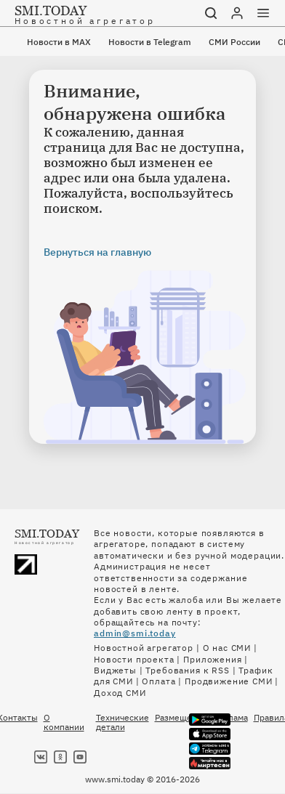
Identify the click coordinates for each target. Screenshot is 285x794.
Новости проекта (134, 659)
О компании (64, 722)
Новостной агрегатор (143, 647)
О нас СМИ (227, 647)
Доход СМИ (120, 692)
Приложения (212, 659)
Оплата (158, 681)
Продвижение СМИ (229, 681)
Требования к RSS (187, 670)
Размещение (181, 718)
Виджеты (115, 670)
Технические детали (122, 722)
